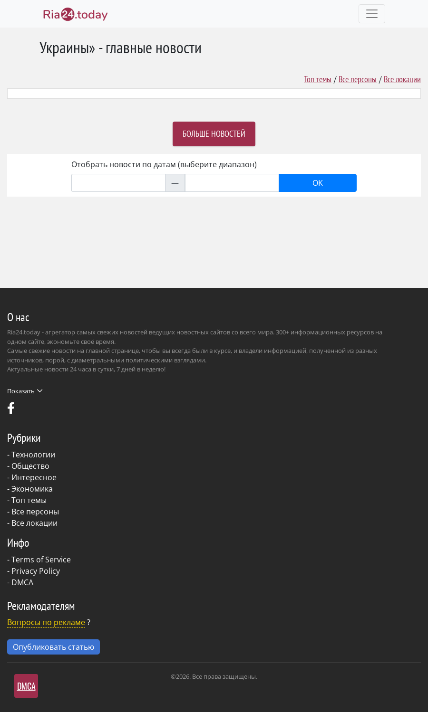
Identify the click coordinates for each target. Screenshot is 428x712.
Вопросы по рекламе (46, 622)
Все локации (402, 79)
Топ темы (317, 79)
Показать (24, 391)
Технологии (33, 454)
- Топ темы (27, 500)
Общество (30, 466)
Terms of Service (41, 559)
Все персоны (358, 79)
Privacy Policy (35, 571)
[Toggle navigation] (372, 13)
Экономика (32, 489)
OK (317, 183)
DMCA (22, 582)
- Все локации (32, 523)
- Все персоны (33, 511)
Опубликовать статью (53, 647)
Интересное (34, 477)
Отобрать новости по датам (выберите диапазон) (164, 164)
